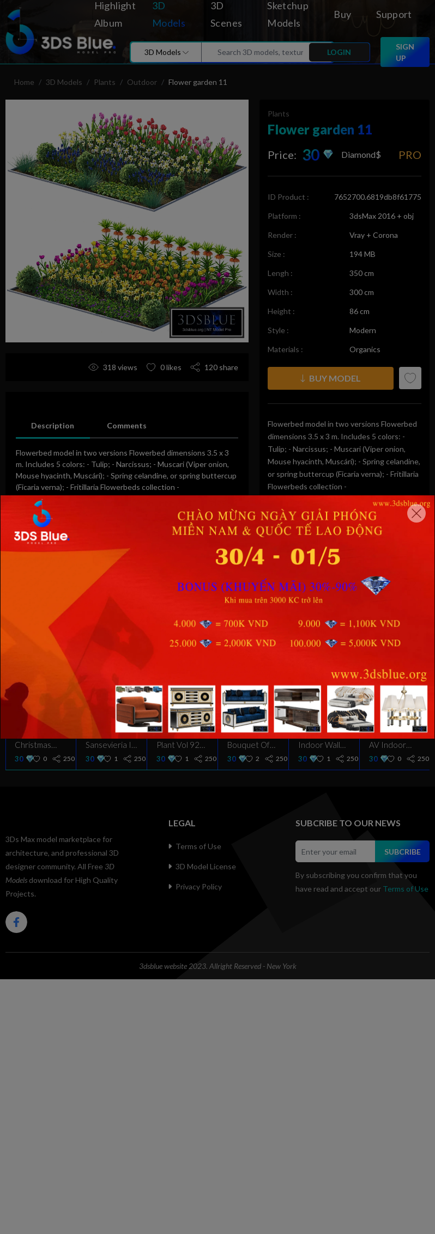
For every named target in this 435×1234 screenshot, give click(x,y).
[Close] (416, 513)
